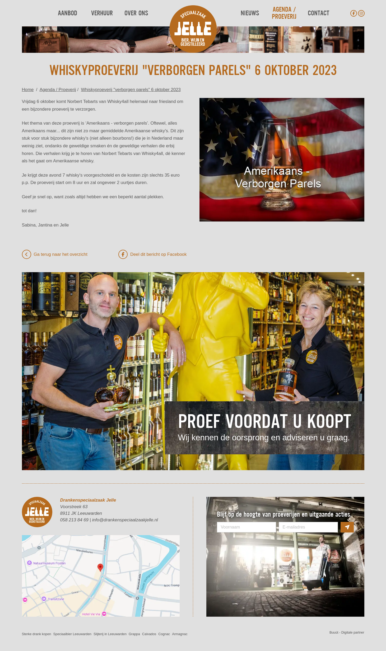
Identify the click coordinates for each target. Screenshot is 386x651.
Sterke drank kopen (36, 634)
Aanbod (67, 13)
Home (28, 89)
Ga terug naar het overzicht (54, 254)
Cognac (164, 634)
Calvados (149, 634)
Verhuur (102, 13)
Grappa (134, 634)
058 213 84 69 (74, 519)
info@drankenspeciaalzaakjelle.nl (125, 519)
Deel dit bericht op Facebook (152, 254)
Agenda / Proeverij (284, 13)
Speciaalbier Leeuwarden (72, 634)
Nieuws (250, 13)
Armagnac (179, 634)
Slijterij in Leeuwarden (110, 634)
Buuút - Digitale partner (346, 632)
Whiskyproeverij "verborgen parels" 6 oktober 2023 (131, 89)
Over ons (136, 13)
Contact (318, 13)
